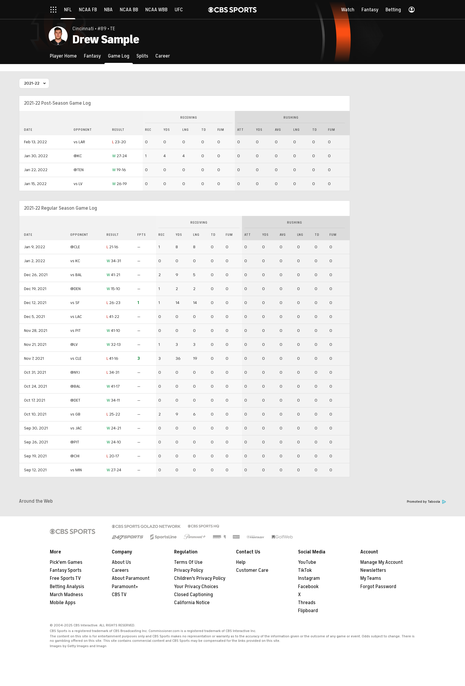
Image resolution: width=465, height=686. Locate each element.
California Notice (192, 603)
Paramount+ (125, 587)
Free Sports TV (65, 578)
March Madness (66, 595)
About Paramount (130, 578)
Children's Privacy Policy (199, 578)
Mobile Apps (63, 603)
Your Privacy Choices (196, 587)
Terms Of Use (188, 562)
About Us (121, 562)
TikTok (305, 570)
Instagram (309, 578)
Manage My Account (381, 562)
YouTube (307, 562)
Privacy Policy (188, 570)
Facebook (308, 587)
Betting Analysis (67, 587)
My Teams (370, 578)
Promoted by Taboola (426, 502)
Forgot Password (378, 587)
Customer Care (252, 570)
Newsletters (373, 570)
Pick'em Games (66, 562)
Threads (307, 603)
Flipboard (308, 611)
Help (241, 562)
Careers (120, 570)
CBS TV (119, 595)
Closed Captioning (193, 595)
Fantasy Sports (66, 570)
